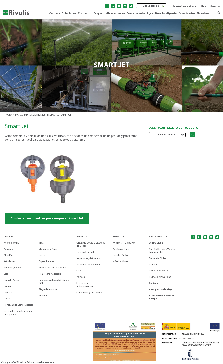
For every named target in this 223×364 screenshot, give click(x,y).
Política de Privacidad (160, 277)
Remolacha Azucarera (50, 274)
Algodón (8, 255)
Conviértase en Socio (184, 6)
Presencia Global (157, 258)
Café (6, 274)
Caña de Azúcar (12, 280)
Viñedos (43, 295)
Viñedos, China (120, 261)
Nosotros (203, 13)
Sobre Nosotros (158, 236)
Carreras (215, 6)
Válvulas (80, 277)
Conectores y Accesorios (89, 292)
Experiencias (187, 13)
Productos (85, 13)
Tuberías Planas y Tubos (88, 264)
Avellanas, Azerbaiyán (124, 243)
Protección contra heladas (52, 267)
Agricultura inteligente (162, 13)
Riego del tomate (48, 289)
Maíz (41, 243)
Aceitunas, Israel (121, 249)
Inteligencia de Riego (161, 289)
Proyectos (119, 236)
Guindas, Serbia (120, 255)
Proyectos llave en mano (109, 13)
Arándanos (9, 261)
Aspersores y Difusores (88, 258)
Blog (203, 6)
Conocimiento (136, 13)
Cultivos (54, 13)
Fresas (7, 299)
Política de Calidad (158, 271)
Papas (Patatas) (47, 261)
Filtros (79, 271)
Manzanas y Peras (48, 249)
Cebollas (8, 292)
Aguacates (9, 249)
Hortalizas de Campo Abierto (18, 305)
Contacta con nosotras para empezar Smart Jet (47, 218)
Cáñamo (8, 286)
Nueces (43, 255)
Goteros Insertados (86, 252)
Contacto (154, 283)
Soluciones (69, 13)
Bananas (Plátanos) (13, 267)
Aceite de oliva (11, 243)
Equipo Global (156, 243)
